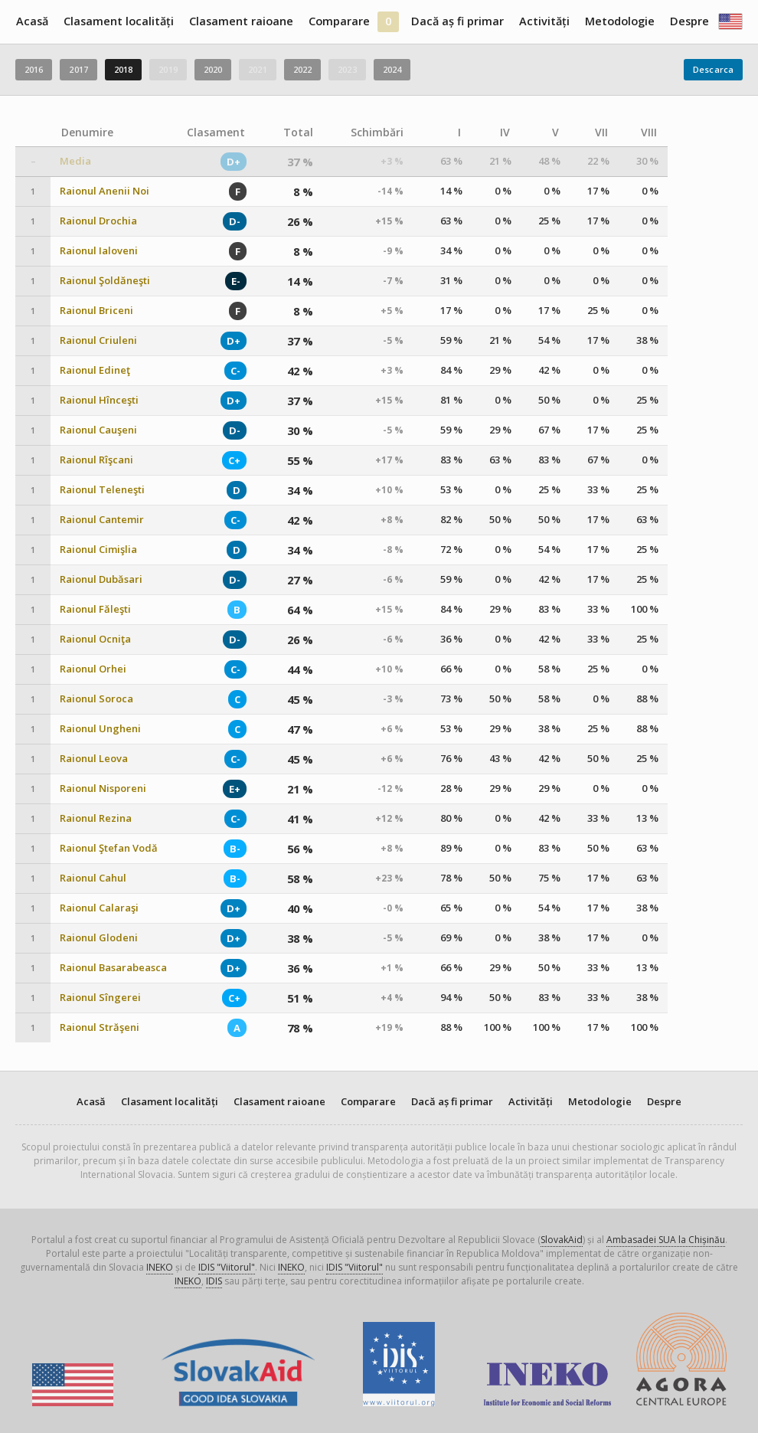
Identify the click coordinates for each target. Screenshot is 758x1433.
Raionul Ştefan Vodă (109, 848)
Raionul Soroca (96, 698)
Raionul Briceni (96, 310)
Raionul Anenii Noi (104, 191)
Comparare (339, 21)
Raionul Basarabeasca (113, 967)
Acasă (32, 21)
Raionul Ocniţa (95, 639)
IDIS (214, 1280)
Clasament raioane (241, 21)
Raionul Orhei (93, 669)
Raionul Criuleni (98, 340)
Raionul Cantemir (102, 519)
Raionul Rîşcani (96, 459)
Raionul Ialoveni (99, 250)
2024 (392, 69)
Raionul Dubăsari (101, 579)
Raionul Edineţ (95, 370)
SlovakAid (562, 1239)
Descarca (713, 69)
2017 (78, 69)
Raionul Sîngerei (100, 997)
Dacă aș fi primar (457, 21)
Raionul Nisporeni (103, 788)
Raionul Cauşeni (98, 430)
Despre (689, 21)
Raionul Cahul (93, 878)
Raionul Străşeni (99, 1027)
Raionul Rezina (96, 818)
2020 (213, 69)
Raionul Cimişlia (98, 549)
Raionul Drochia (98, 220)
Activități (544, 21)
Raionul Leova (94, 758)
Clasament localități (119, 21)
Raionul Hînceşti (99, 400)
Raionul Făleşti (95, 609)
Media (75, 161)
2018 (123, 69)
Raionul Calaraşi (99, 907)
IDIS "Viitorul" (226, 1267)
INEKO (159, 1267)
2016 (34, 69)
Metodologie (620, 21)
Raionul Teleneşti (102, 489)
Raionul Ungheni (100, 728)
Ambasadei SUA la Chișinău (665, 1239)
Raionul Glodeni (99, 937)
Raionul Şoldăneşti (105, 280)
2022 (302, 69)
